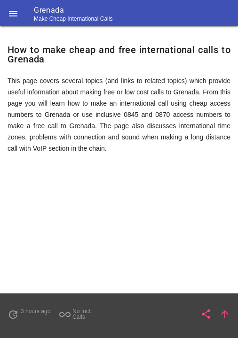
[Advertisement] (119, 227)
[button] (13, 13)
